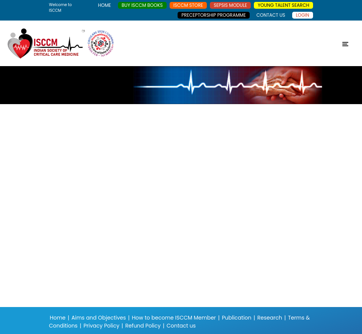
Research (269, 317)
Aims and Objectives (98, 317)
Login (302, 15)
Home (58, 317)
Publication (237, 317)
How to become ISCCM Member (174, 317)
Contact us (181, 325)
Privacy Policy (101, 325)
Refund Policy (143, 325)
